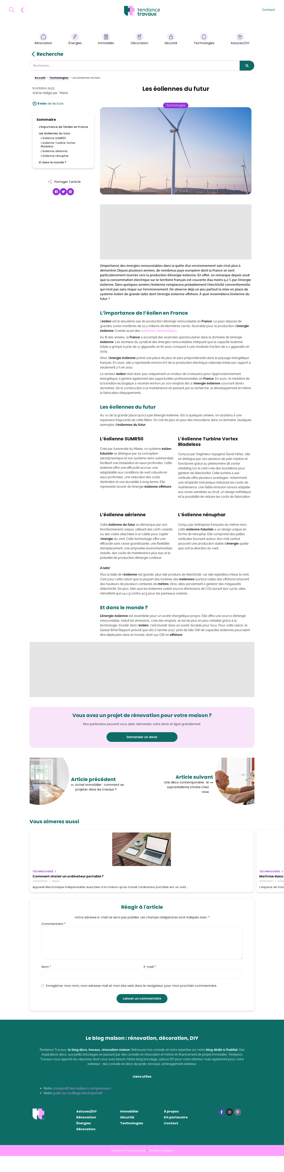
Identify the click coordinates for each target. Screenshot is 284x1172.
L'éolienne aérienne (54, 151)
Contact (268, 9)
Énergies (75, 39)
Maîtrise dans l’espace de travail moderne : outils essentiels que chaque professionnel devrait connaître (141, 880)
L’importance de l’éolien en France (63, 127)
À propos (171, 1127)
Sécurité (170, 39)
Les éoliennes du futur (54, 133)
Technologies (204, 39)
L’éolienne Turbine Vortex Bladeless (58, 144)
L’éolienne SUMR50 (53, 138)
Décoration (139, 39)
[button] (56, 191)
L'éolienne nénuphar (55, 156)
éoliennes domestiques (159, 331)
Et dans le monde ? (52, 162)
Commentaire (53, 939)
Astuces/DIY (240, 39)
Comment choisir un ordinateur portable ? (59, 878)
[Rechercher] (247, 66)
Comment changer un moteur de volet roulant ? (216, 878)
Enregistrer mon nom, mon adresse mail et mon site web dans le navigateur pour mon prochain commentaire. (129, 1001)
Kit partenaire (176, 1133)
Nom (46, 982)
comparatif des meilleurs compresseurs (82, 1104)
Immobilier (106, 39)
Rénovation (43, 39)
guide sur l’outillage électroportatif (77, 1109)
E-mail (150, 982)
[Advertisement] (175, 232)
